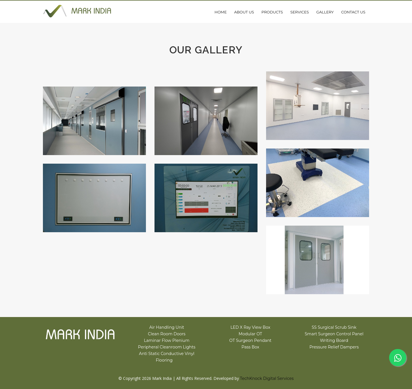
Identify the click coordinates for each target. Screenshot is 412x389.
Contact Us (353, 12)
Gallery (325, 12)
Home (221, 12)
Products (272, 12)
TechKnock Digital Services (267, 378)
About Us (244, 12)
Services (299, 12)
